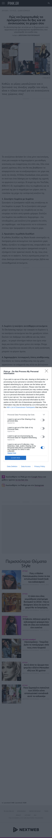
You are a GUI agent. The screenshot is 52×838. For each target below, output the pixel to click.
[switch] (43, 420)
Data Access (26, 466)
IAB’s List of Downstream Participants (20, 407)
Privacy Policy (39, 466)
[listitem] (26, 414)
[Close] (47, 371)
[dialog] (26, 419)
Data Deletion (12, 466)
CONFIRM (15, 458)
